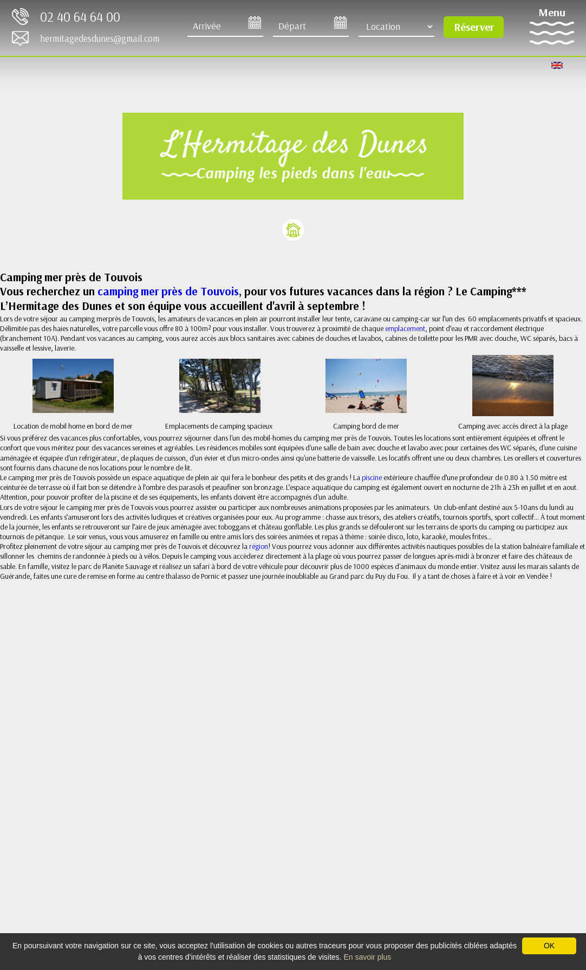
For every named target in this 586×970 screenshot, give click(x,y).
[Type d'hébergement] (396, 26)
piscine (372, 477)
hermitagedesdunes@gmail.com (99, 38)
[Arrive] (225, 26)
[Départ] (311, 26)
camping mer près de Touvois (167, 291)
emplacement (405, 328)
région (258, 546)
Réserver (474, 27)
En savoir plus (367, 957)
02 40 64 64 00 (80, 16)
